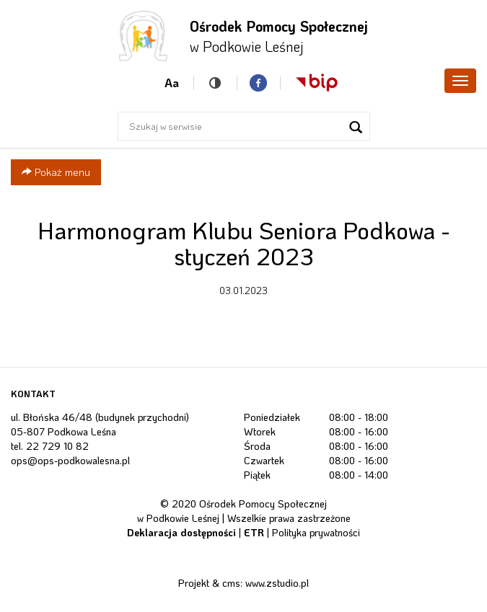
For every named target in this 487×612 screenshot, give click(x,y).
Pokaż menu (56, 172)
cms (231, 583)
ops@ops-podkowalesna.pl (70, 460)
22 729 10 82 (57, 446)
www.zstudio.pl (277, 583)
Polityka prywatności (316, 532)
